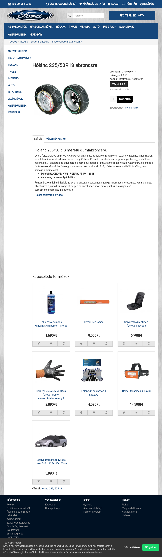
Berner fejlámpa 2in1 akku (136, 391)
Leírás (38, 138)
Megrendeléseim (131, 508)
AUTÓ (96, 26)
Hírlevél (126, 515)
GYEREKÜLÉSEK (17, 34)
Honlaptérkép (52, 508)
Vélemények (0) (55, 138)
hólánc (44, 488)
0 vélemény (131, 107)
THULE (73, 26)
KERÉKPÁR (35, 34)
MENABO (85, 26)
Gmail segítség (15, 533)
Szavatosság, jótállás (18, 522)
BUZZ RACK (109, 26)
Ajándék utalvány (92, 508)
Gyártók (87, 504)
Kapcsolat (50, 504)
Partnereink (13, 537)
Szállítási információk (19, 508)
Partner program (92, 511)
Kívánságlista (129, 511)
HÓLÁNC (61, 26)
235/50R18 (55, 488)
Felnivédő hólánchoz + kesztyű (93, 393)
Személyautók (17, 26)
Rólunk (10, 504)
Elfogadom (150, 547)
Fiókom (126, 504)
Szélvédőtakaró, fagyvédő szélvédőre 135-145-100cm (51, 461)
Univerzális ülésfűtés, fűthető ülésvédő (136, 324)
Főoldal (13, 42)
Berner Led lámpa (93, 322)
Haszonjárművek (41, 26)
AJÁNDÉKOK (126, 26)
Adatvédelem (14, 519)
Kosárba (125, 99)
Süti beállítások (132, 547)
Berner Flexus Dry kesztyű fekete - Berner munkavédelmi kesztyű (51, 395)
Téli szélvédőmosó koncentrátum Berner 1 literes (51, 324)
